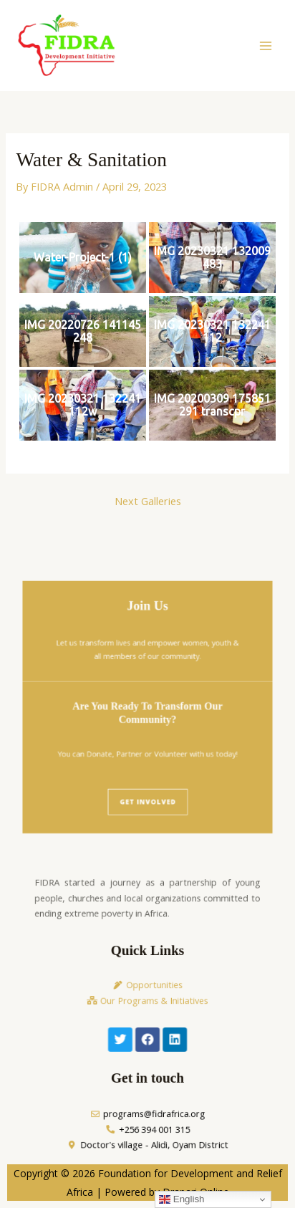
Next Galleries (148, 501)
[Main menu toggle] (266, 46)
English (181, 1199)
